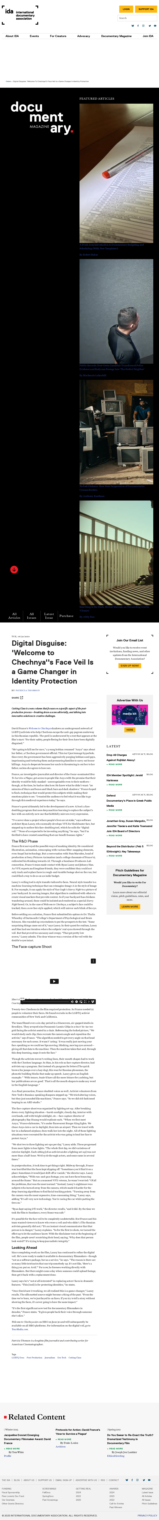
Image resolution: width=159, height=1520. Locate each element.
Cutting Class (82, 1394)
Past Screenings (50, 1500)
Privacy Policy (147, 1515)
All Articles (18, 579)
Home (11, 44)
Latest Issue (52, 579)
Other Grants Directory (13, 1503)
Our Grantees (8, 1500)
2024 (78, 1492)
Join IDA (148, 36)
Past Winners (115, 1507)
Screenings (49, 1489)
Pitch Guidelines (149, 1503)
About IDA (12, 36)
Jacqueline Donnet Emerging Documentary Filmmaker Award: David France (27, 1439)
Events (34, 36)
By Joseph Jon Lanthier (123, 1452)
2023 (111, 1496)
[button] (17, 533)
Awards (113, 1489)
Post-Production (41, 1394)
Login (126, 9)
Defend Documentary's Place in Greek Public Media (123, 767)
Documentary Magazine (116, 36)
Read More (114, 731)
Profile (11, 1456)
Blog (17, 1480)
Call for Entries (116, 1503)
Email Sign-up (64, 1480)
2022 (78, 1496)
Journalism (57, 1394)
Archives (62, 1446)
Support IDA (146, 9)
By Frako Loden (70, 1442)
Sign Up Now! (127, 632)
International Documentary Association (20, 15)
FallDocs (46, 1492)
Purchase (70, 579)
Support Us (45, 1480)
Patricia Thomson (35, 663)
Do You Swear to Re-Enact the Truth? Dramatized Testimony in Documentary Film (126, 1439)
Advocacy (83, 36)
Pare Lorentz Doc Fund (13, 1496)
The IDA (6, 1480)
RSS (103, 1480)
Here (127, 696)
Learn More (127, 878)
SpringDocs (47, 1496)
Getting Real (83, 1489)
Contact (114, 1480)
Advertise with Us (86, 1480)
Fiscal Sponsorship (11, 1492)
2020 (78, 1500)
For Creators (58, 36)
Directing (118, 1456)
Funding (6, 1489)
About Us (29, 1480)
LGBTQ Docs (25, 1394)
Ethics (109, 1456)
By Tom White (19, 1452)
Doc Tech (68, 1394)
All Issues (35, 579)
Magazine (147, 1489)
